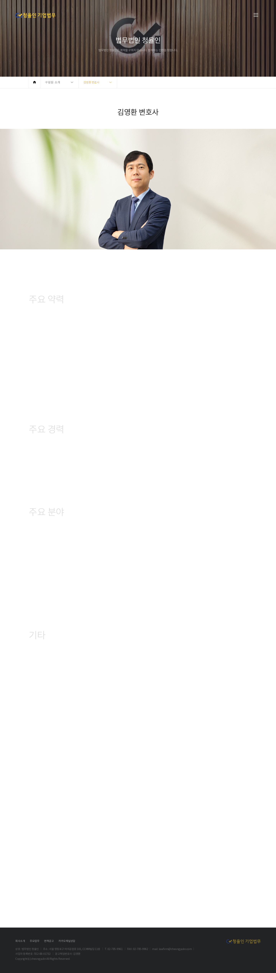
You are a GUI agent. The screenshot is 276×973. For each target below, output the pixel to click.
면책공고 (49, 941)
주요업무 (34, 941)
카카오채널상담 (66, 941)
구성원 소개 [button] (52, 82)
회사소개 (20, 941)
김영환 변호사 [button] (91, 82)
